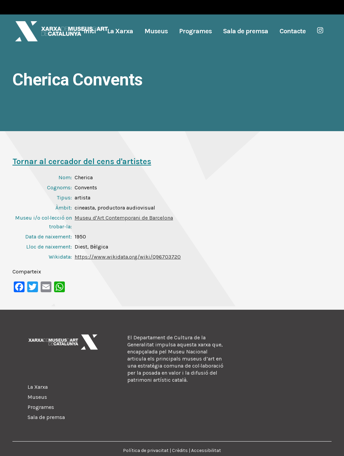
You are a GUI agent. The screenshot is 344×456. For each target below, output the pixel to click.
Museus (37, 397)
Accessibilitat (206, 450)
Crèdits (180, 450)
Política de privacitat (146, 450)
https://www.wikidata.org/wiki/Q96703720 (128, 257)
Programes (41, 407)
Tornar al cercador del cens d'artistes (81, 161)
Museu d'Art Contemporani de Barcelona (124, 218)
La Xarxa (38, 387)
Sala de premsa (46, 417)
